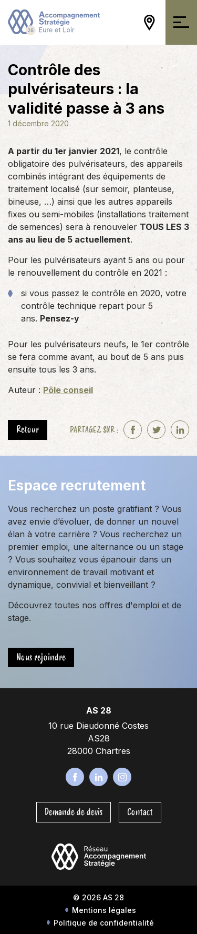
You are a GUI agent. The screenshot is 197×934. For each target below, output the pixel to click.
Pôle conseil (68, 390)
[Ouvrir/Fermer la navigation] (181, 22)
